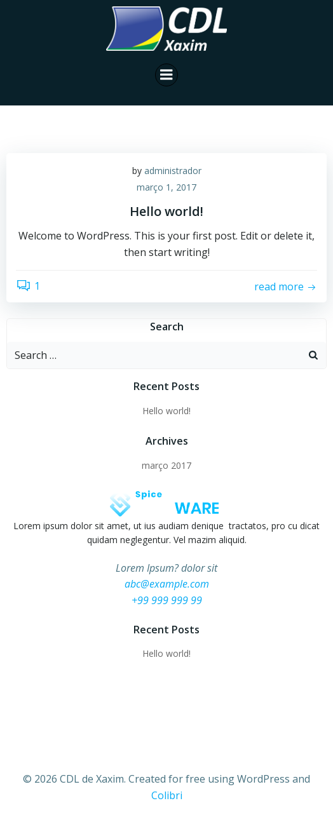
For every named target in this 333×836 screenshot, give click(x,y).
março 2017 (166, 465)
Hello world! (166, 411)
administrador (172, 171)
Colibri (166, 795)
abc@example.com (167, 584)
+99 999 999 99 (167, 600)
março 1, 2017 (166, 187)
